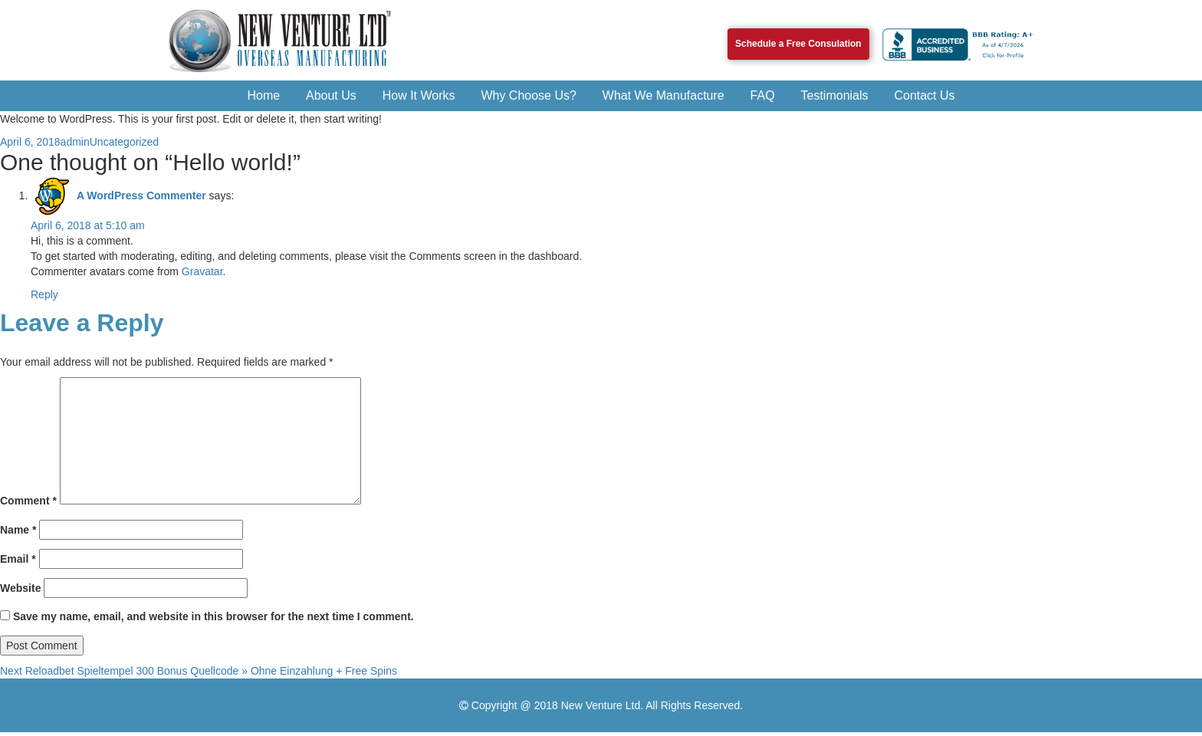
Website (20, 588)
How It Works (419, 95)
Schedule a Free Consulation (798, 43)
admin (75, 142)
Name (18, 530)
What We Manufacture (663, 95)
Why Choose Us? (528, 95)
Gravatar (202, 271)
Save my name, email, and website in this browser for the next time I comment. (213, 616)
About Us (331, 95)
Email (18, 559)
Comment (28, 501)
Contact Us (924, 95)
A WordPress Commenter (141, 195)
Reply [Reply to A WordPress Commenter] (44, 294)
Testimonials (835, 95)
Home (263, 95)
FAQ (762, 95)
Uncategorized (124, 142)
